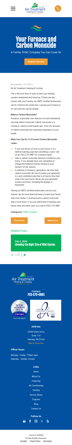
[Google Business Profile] (24, 421)
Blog (36, 404)
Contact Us (36, 408)
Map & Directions (36, 343)
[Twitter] (41, 421)
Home (36, 371)
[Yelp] (47, 421)
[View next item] (25, 255)
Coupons (36, 399)
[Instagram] (36, 421)
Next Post (53, 220)
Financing (36, 381)
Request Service (36, 61)
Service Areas (36, 395)
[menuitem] (23, 441)
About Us (36, 376)
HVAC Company (30, 212)
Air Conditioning (36, 385)
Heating (36, 390)
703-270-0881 (36, 295)
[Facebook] (30, 421)
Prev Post (19, 220)
